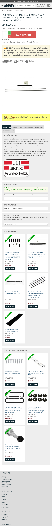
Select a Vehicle (10, 117)
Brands (3, 502)
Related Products (8, 131)
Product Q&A (39, 127)
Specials (4, 506)
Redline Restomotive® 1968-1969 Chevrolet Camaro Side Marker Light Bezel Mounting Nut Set (36, 409)
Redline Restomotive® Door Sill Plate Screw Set (12, 372)
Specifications (28, 127)
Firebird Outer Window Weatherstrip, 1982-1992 (13, 292)
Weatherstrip (10, 10)
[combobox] (26, 224)
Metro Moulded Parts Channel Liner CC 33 (12, 330)
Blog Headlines (5, 507)
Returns (3, 496)
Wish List (4, 517)
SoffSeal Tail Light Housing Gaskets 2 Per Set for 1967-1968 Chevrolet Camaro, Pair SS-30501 (13, 409)
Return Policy (5, 478)
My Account (4, 514)
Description (7, 127)
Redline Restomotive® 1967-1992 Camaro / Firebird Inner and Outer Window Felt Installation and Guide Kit (13, 256)
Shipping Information (7, 479)
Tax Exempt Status (6, 481)
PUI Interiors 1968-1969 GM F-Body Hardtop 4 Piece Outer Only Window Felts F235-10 (36, 255)
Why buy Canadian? (6, 483)
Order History (5, 516)
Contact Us (26, 1)
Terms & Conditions (6, 488)
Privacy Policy (5, 486)
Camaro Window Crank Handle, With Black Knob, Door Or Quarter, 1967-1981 (13, 447)
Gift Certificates (5, 504)
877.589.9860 (18, 1)
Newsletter (4, 519)
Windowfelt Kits (19, 10)
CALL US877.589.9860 (31, 61)
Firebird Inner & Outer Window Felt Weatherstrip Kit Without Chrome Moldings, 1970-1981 (36, 294)
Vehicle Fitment (17, 127)
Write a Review (21, 42)
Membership (5, 521)
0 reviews (12, 42)
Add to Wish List (32, 42)
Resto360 (4, 476)
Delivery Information (6, 484)
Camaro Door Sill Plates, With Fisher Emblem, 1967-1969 (36, 373)
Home (3, 10)
